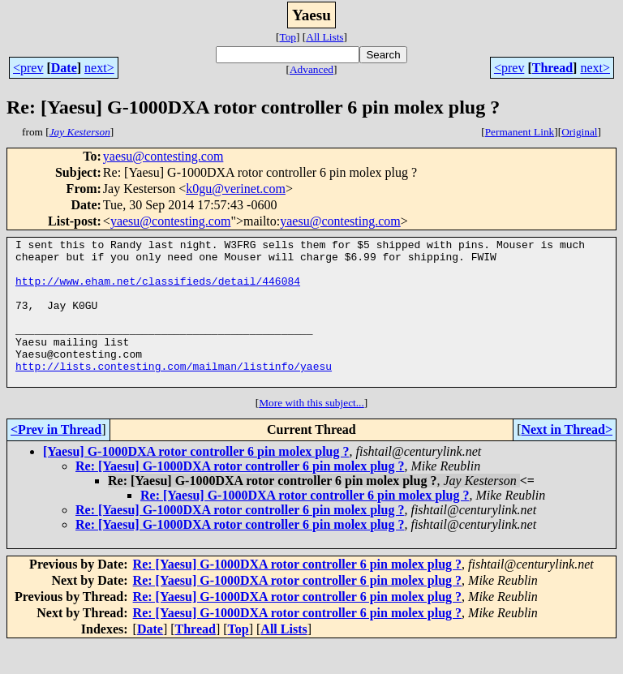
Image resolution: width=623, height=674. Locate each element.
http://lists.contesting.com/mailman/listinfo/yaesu (173, 392)
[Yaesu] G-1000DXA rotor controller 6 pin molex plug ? (196, 480)
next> (99, 68)
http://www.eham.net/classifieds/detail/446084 (157, 290)
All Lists (324, 37)
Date (64, 68)
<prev (28, 68)
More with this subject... (311, 432)
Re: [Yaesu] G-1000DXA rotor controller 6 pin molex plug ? (239, 495)
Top (287, 37)
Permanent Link (520, 132)
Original (579, 132)
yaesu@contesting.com (163, 156)
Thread (552, 68)
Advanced (311, 69)
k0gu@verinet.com (236, 188)
